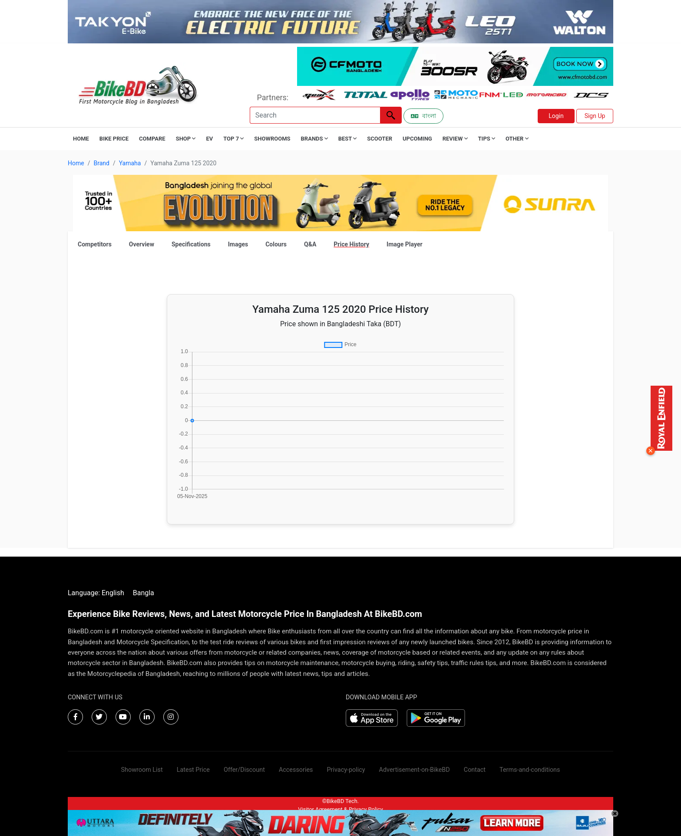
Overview (141, 244)
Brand (101, 163)
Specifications (191, 244)
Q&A (310, 244)
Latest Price (193, 770)
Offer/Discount (244, 770)
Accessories (296, 770)
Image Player (405, 244)
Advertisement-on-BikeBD (414, 770)
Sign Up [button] (595, 115)
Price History (351, 244)
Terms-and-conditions (529, 770)
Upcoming (417, 138)
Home (81, 138)
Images (238, 244)
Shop (186, 138)
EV (209, 138)
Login (556, 115)
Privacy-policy (346, 770)
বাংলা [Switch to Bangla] (423, 115)
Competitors (95, 244)
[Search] (315, 115)
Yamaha (130, 163)
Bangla (143, 593)
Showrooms (272, 138)
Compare (152, 138)
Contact (475, 770)
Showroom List (142, 770)
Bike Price (114, 138)
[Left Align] (391, 115)
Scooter (379, 138)
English (113, 593)
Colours (276, 244)
